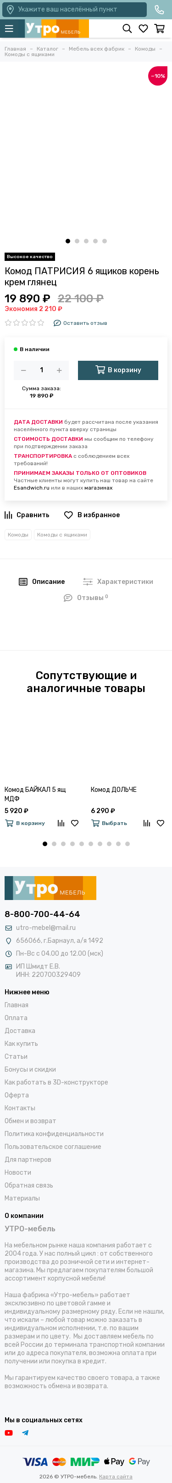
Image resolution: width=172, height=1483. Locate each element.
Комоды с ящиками (62, 534)
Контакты (20, 1108)
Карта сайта (116, 1476)
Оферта (17, 1095)
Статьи (16, 1057)
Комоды (18, 534)
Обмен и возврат (30, 1121)
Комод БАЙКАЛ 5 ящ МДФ (35, 794)
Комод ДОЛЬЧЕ (114, 790)
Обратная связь (29, 1185)
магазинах (98, 488)
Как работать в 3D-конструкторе (56, 1082)
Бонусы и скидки (30, 1069)
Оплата (16, 1018)
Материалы (22, 1198)
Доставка (20, 1031)
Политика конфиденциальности (54, 1134)
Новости (18, 1173)
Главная (16, 1005)
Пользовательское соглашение (53, 1147)
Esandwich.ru (32, 488)
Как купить (21, 1044)
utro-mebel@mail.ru (46, 928)
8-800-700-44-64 (42, 914)
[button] (68, 241)
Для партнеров (28, 1160)
